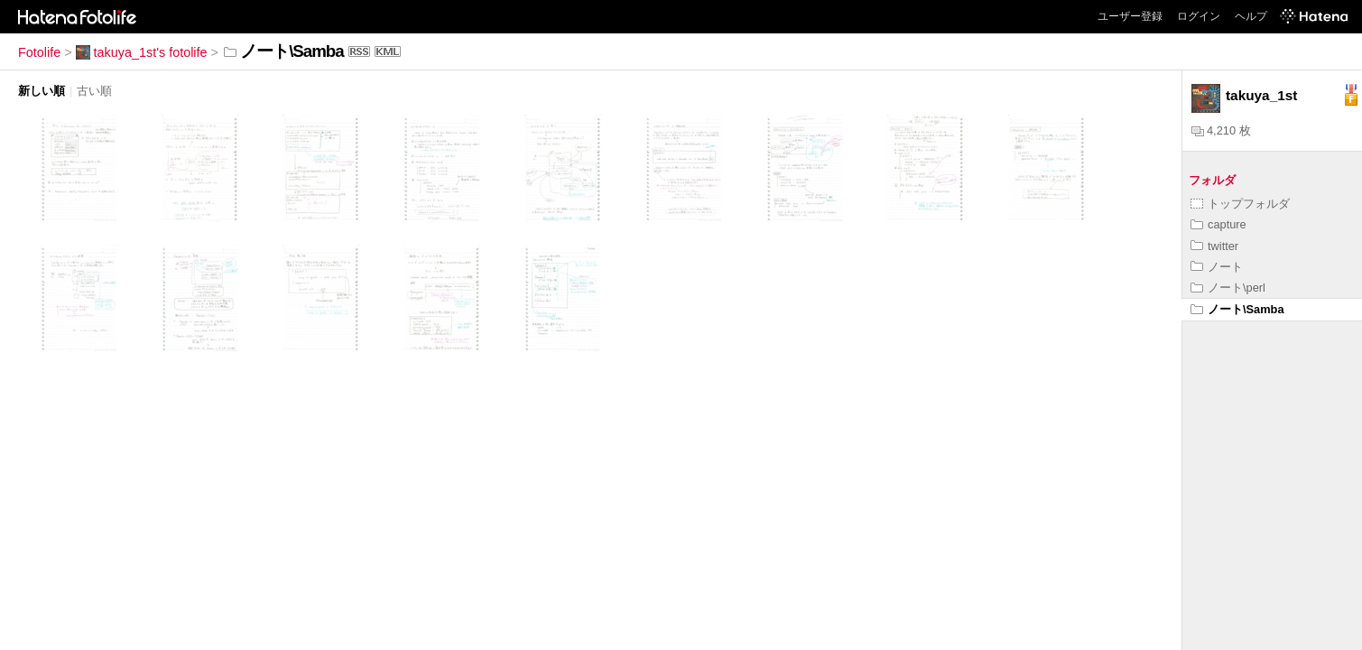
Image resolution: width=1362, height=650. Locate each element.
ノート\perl (1228, 287)
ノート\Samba (1237, 309)
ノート (1217, 267)
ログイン (1198, 16)
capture (1218, 224)
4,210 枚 (1221, 130)
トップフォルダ (1240, 203)
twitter (1214, 246)
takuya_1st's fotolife (142, 52)
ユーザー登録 (1130, 16)
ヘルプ (1251, 16)
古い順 (94, 91)
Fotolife (39, 52)
